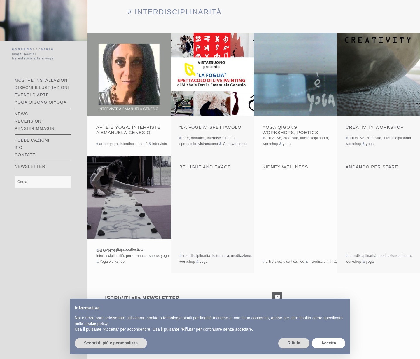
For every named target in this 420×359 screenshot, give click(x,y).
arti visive (273, 138)
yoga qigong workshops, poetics (290, 130)
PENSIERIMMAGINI (35, 128)
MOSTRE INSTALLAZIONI (42, 80)
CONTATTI (26, 154)
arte (186, 138)
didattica (198, 138)
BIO (18, 147)
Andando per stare (372, 166)
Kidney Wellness (285, 166)
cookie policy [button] (95, 323)
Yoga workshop (235, 144)
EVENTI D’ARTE (32, 95)
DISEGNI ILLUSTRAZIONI (42, 87)
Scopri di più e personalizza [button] (111, 343)
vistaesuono (208, 144)
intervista (159, 144)
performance (136, 256)
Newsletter (30, 166)
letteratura (220, 256)
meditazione (241, 256)
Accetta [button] (328, 343)
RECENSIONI (29, 121)
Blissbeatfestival (130, 250)
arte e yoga (108, 144)
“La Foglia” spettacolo (210, 127)
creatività (290, 138)
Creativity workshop (375, 127)
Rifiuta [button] (294, 343)
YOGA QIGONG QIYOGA (40, 102)
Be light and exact (204, 166)
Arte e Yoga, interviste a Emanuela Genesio (128, 130)
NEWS (21, 113)
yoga (286, 144)
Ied (301, 261)
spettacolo (187, 144)
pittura (405, 256)
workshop (270, 144)
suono (154, 256)
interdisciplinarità (134, 144)
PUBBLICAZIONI (32, 140)
